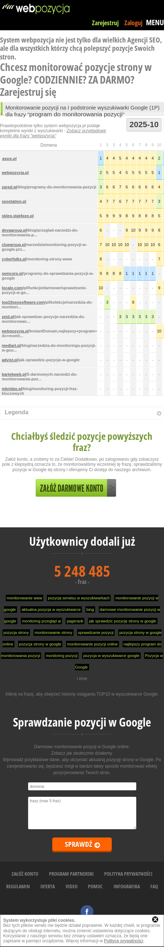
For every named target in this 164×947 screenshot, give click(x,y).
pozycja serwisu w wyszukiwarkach (79, 598)
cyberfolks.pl (14, 259)
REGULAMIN (18, 886)
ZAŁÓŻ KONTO (25, 873)
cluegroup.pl (14, 244)
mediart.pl (11, 345)
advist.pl (10, 360)
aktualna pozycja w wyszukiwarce (51, 609)
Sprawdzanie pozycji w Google (82, 722)
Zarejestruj (105, 22)
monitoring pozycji (61, 655)
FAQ (154, 886)
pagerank (75, 621)
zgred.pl (9, 187)
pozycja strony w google (40, 644)
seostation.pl (14, 201)
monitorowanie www (24, 598)
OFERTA (47, 886)
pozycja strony (16, 632)
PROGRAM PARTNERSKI (71, 873)
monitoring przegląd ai (41, 621)
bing (90, 609)
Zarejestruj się (28, 92)
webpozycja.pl (15, 172)
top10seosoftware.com (23, 302)
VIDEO (71, 886)
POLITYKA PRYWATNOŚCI (128, 873)
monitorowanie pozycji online (92, 644)
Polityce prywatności (123, 940)
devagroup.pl (14, 230)
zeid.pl (8, 316)
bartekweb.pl (14, 374)
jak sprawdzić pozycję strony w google (122, 621)
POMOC (95, 886)
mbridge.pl (12, 389)
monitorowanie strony (53, 632)
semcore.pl (12, 273)
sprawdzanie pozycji (96, 632)
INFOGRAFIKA (127, 886)
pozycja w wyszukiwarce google (111, 655)
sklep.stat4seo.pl (18, 216)
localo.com (12, 288)
